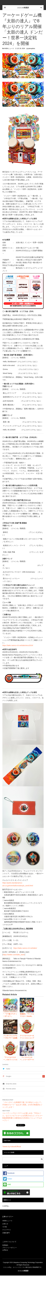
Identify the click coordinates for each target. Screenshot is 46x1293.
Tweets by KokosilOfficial (11, 1147)
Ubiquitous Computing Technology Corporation (28, 1262)
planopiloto (31, 48)
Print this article (9, 1089)
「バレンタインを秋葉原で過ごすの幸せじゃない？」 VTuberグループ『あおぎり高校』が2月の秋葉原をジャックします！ (23, 1104)
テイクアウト (6, 1230)
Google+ (8, 1076)
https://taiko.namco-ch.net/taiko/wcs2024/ (17, 645)
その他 (4, 1227)
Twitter (8, 1069)
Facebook (8, 1173)
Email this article (9, 1084)
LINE (7, 1184)
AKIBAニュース (9, 48)
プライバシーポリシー (9, 1247)
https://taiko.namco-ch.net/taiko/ (25, 948)
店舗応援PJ (6, 1233)
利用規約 (5, 1245)
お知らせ (5, 1224)
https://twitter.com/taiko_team (14, 955)
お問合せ (5, 1250)
